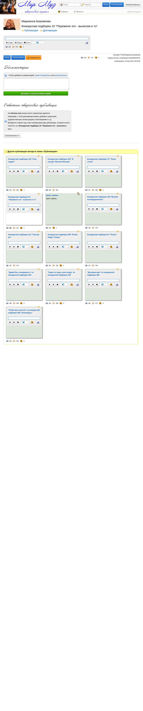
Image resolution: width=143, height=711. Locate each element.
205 (50, 265)
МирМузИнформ (133, 4)
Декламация (50, 30)
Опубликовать (12, 135)
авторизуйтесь (61, 75)
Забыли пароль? (134, 12)
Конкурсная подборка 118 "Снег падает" (22, 160)
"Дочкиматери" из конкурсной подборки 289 (100, 273)
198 (10, 303)
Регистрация (117, 4)
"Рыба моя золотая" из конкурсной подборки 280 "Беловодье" (24, 311)
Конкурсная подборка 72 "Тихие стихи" (101, 160)
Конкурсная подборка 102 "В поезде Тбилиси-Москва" (60, 160)
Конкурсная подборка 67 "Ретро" (102, 235)
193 (50, 228)
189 (10, 341)
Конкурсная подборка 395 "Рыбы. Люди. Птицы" (63, 236)
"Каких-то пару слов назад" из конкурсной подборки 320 (61, 273)
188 (50, 190)
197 (10, 265)
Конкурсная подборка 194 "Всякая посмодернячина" (102, 198)
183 (89, 228)
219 (10, 190)
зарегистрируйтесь (43, 75)
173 (89, 265)
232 (10, 47)
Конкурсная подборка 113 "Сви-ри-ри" (24, 236)
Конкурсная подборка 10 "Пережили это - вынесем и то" (22, 198)
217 (89, 190)
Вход (106, 4)
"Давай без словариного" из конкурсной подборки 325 (21, 273)
